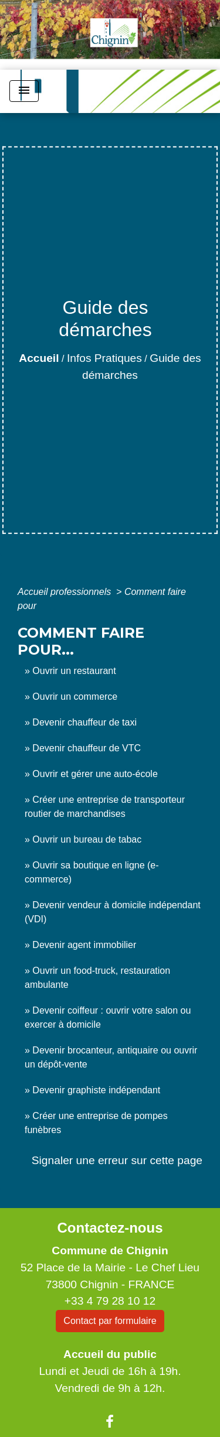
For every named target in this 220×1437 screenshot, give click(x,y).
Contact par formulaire (109, 1321)
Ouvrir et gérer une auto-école (94, 774)
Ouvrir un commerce (74, 697)
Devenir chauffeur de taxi (84, 722)
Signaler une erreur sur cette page (117, 1160)
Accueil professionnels (66, 592)
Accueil (39, 358)
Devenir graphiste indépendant (96, 1090)
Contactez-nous (110, 1228)
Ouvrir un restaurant (74, 671)
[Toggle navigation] (24, 91)
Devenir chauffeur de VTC (86, 748)
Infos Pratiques (104, 358)
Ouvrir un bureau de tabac (86, 839)
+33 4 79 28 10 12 (110, 1301)
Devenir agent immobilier (84, 945)
